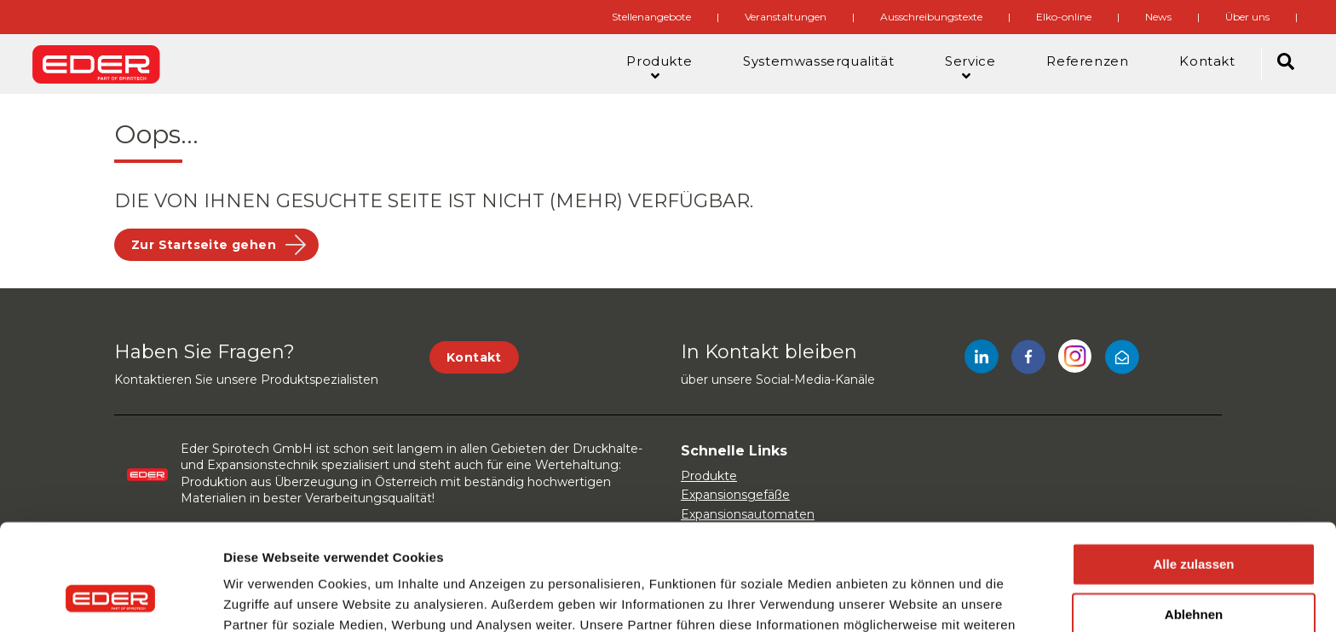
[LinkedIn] (982, 359)
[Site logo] (96, 64)
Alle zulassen (1193, 470)
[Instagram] (1075, 359)
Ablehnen (1194, 520)
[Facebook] (1028, 359)
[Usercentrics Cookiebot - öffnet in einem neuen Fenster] (110, 599)
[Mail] (1122, 359)
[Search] (1286, 64)
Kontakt (474, 357)
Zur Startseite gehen (203, 244)
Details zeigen (266, 598)
